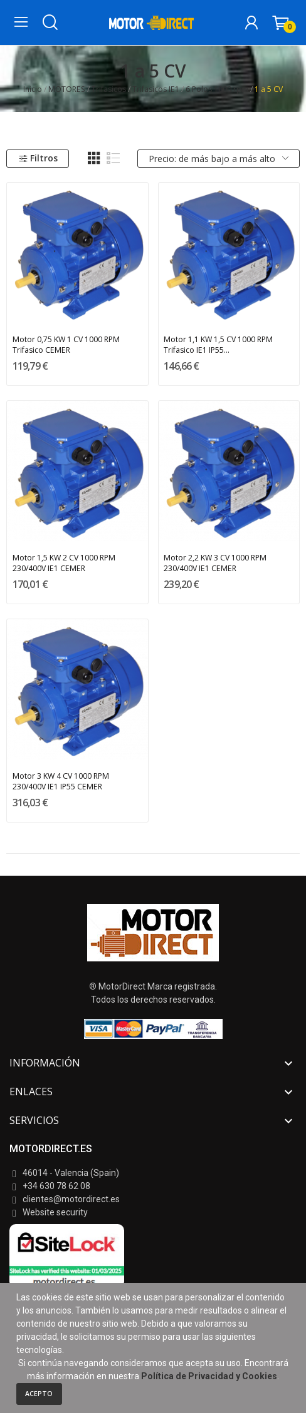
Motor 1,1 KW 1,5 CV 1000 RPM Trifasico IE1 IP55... (218, 344)
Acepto (39, 1393)
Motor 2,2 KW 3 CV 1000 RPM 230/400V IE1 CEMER (215, 563)
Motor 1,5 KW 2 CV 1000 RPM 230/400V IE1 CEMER (64, 563)
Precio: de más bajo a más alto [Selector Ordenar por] (218, 159)
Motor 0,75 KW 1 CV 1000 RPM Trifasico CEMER (66, 344)
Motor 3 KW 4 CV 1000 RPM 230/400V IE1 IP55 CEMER (61, 781)
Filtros (38, 158)
